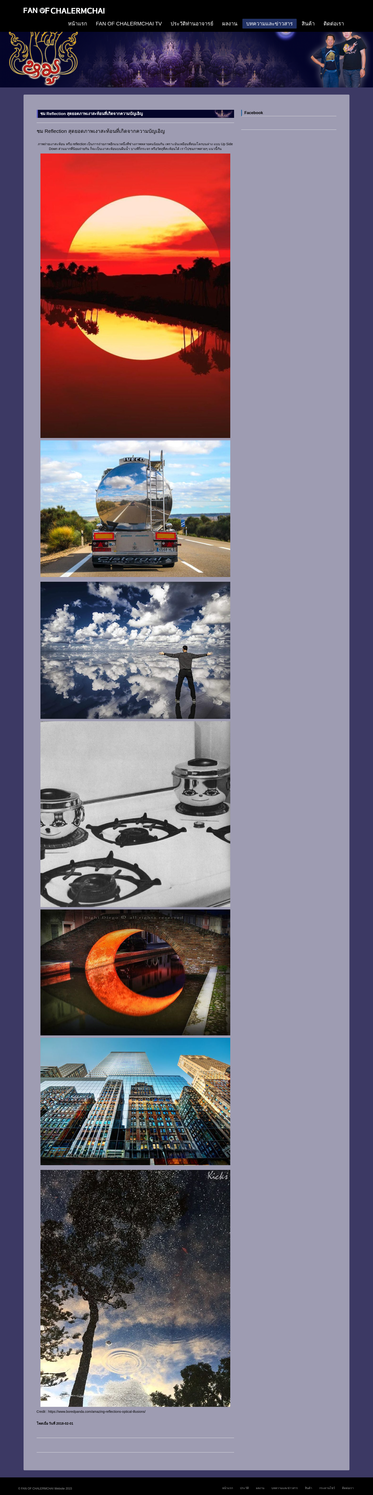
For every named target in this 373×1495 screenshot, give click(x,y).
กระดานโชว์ (327, 1488)
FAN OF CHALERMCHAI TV (129, 24)
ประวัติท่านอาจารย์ (192, 24)
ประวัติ (244, 1488)
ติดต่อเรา (334, 24)
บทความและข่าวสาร (269, 24)
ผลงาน (229, 24)
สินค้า (308, 24)
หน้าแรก (77, 24)
